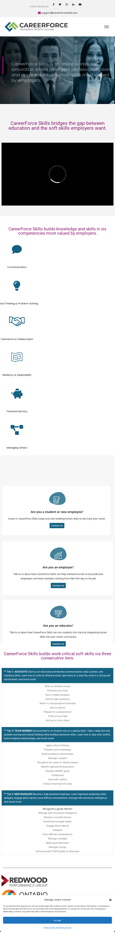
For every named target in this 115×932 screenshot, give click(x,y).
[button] (110, 899)
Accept (57, 920)
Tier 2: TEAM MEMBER (57, 734)
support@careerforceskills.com (59, 12)
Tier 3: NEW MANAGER (55, 798)
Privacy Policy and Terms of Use (57, 927)
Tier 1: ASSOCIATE (57, 675)
